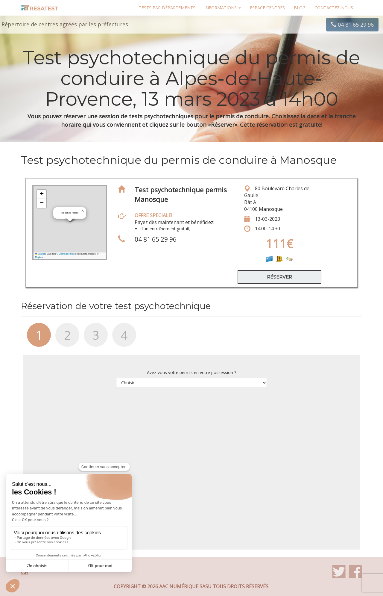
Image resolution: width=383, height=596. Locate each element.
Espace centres (267, 7)
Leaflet (40, 253)
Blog (300, 7)
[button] (82, 210)
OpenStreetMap (67, 253)
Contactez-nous (333, 7)
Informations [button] (222, 7)
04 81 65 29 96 (352, 24)
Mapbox (39, 257)
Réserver (279, 277)
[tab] (35, 338)
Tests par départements (167, 7)
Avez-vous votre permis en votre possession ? (191, 372)
